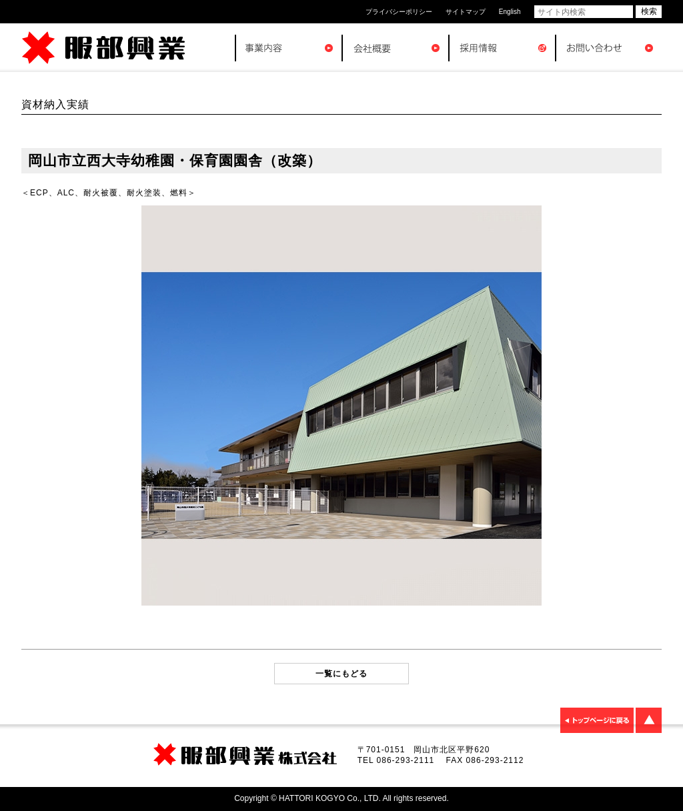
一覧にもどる (341, 673)
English (510, 11)
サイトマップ (466, 11)
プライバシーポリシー (399, 11)
